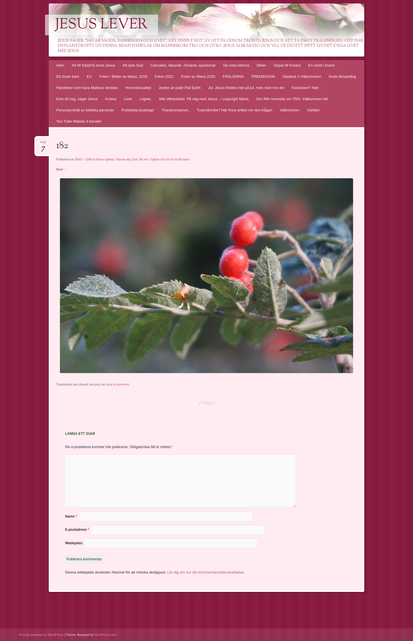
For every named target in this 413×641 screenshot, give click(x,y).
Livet (128, 99)
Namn (71, 516)
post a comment (117, 384)
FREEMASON (263, 76)
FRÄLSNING (233, 76)
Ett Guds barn (67, 76)
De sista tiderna (236, 65)
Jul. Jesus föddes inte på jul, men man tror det (246, 88)
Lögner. (145, 99)
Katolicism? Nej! (305, 88)
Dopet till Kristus (287, 65)
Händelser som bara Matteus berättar (87, 88)
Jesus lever (101, 25)
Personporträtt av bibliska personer (85, 110)
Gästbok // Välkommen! (302, 76)
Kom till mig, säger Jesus (77, 99)
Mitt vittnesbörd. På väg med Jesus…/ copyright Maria (203, 99)
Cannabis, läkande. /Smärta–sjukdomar (183, 65)
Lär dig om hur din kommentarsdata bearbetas (205, 572)
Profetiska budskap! (138, 110)
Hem (60, 65)
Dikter (261, 65)
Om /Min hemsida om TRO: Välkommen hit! (292, 99)
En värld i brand (321, 65)
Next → (61, 169)
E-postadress (77, 530)
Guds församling (342, 76)
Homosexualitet (138, 88)
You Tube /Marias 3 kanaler (79, 121)
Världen (313, 110)
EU (89, 76)
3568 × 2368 (83, 159)
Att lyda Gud (132, 65)
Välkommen (289, 110)
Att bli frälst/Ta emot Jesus (93, 65)
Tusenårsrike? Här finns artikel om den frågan (234, 110)
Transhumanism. (175, 110)
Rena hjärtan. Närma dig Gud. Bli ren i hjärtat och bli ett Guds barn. (143, 159)
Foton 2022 (164, 76)
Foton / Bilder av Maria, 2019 (123, 76)
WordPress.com (105, 634)
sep (43, 144)
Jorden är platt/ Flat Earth (180, 88)
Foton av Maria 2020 (198, 76)
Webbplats (73, 543)
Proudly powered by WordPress (41, 634)
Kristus (111, 99)
